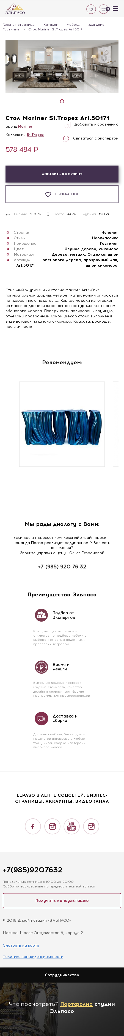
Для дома (96, 25)
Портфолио (76, 1004)
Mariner (25, 126)
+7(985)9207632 (32, 869)
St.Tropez (35, 135)
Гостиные (11, 29)
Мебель (73, 25)
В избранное (62, 194)
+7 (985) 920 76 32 (62, 566)
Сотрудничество (62, 975)
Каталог (50, 25)
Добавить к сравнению (92, 124)
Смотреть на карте (21, 945)
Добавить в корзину (62, 174)
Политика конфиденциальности (33, 957)
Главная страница (19, 25)
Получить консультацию (62, 900)
